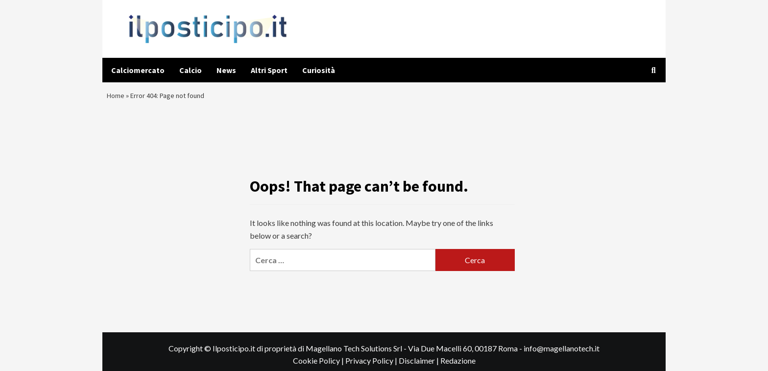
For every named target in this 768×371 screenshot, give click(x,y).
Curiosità (318, 70)
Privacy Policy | (372, 366)
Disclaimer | (419, 366)
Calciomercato (138, 70)
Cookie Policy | (319, 366)
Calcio (190, 70)
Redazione (458, 366)
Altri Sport (269, 70)
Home (116, 98)
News (226, 70)
